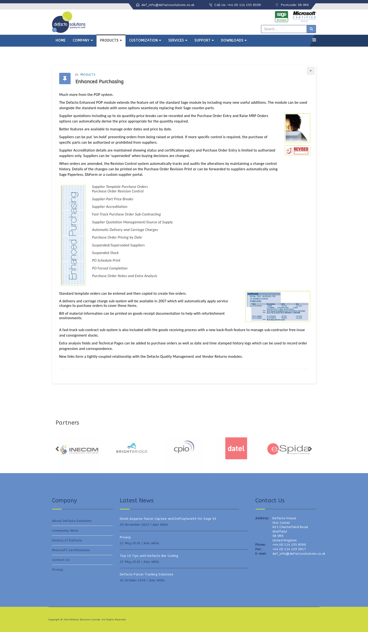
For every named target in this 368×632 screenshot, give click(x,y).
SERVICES (176, 41)
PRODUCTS (109, 41)
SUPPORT (202, 41)
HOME (61, 41)
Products (87, 74)
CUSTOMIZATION (143, 41)
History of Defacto (67, 540)
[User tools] (311, 71)
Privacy (57, 569)
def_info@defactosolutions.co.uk (167, 5)
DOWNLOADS (232, 41)
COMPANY (81, 41)
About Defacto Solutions (72, 521)
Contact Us (60, 560)
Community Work (65, 530)
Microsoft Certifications (71, 550)
